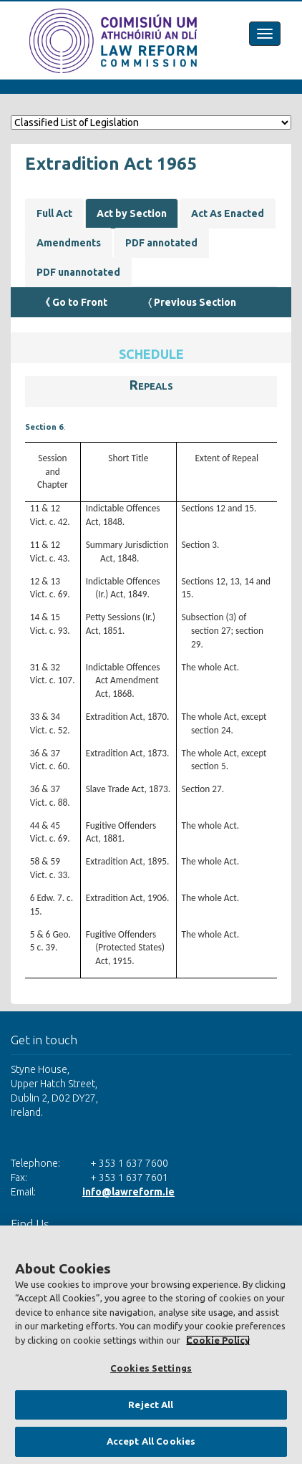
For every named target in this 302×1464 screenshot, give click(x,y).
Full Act (54, 213)
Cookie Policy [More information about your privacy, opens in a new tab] (218, 1340)
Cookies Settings (151, 1368)
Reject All (150, 1405)
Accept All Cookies (151, 1441)
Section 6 (44, 426)
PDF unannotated (78, 272)
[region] (151, 1344)
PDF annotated (161, 243)
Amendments (68, 243)
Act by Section (132, 213)
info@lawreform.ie (128, 1192)
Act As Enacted (227, 213)
